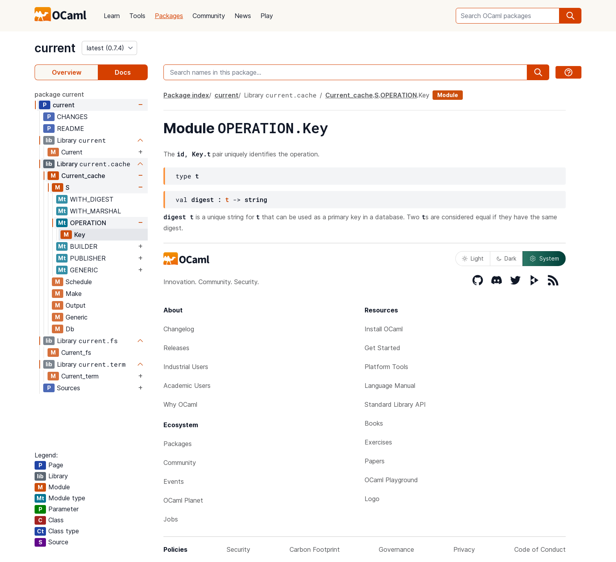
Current (71, 152)
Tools (137, 16)
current (55, 48)
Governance (396, 549)
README (70, 128)
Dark (506, 258)
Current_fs (76, 352)
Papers (375, 461)
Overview (66, 72)
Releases (176, 348)
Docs (123, 72)
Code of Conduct (540, 549)
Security (238, 549)
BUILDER (83, 246)
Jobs (170, 519)
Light (473, 258)
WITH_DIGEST (92, 199)
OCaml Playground (391, 480)
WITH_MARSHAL (95, 211)
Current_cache (83, 176)
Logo (372, 499)
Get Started (382, 348)
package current (59, 94)
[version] (109, 48)
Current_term (80, 376)
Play (266, 16)
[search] (570, 16)
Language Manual (390, 385)
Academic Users (187, 385)
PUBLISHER (88, 258)
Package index (186, 95)
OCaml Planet (183, 500)
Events (173, 481)
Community (208, 16)
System (544, 258)
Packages (169, 16)
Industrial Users (185, 367)
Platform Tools (386, 367)
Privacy (464, 549)
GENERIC (84, 270)
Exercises (378, 442)
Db (70, 329)
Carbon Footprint (315, 549)
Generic (77, 317)
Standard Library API (395, 404)
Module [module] (447, 95)
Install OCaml (384, 329)
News (243, 16)
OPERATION (88, 223)
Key (79, 235)
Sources (68, 388)
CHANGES (72, 117)
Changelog (178, 329)
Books (374, 423)
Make (74, 294)
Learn (112, 16)
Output (76, 305)
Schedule (79, 282)
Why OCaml (180, 404)
